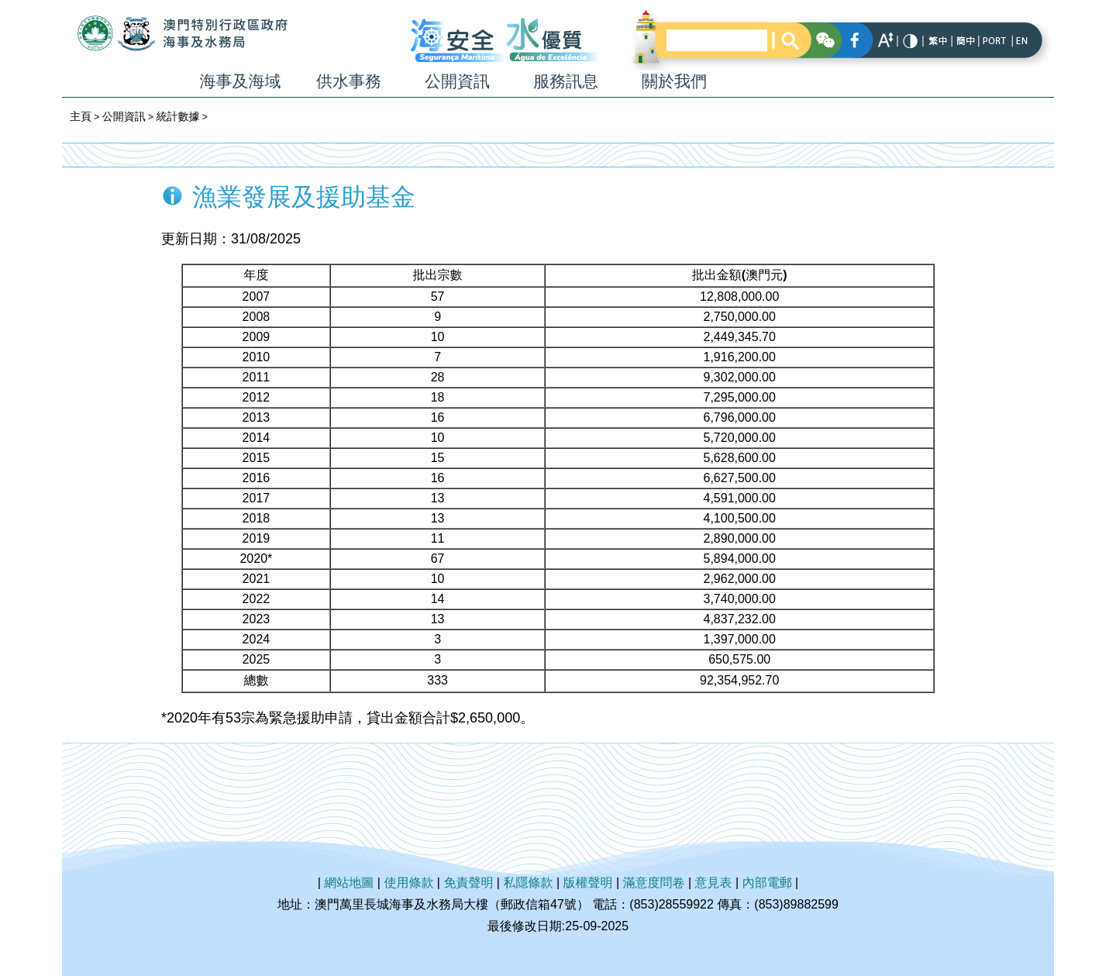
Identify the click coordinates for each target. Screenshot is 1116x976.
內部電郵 (767, 882)
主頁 (80, 116)
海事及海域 (240, 81)
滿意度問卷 (654, 882)
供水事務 (348, 81)
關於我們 (674, 81)
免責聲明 (468, 882)
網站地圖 (349, 882)
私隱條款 (528, 882)
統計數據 (177, 116)
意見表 (713, 882)
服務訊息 (565, 81)
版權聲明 (588, 882)
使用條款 (408, 882)
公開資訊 (457, 81)
